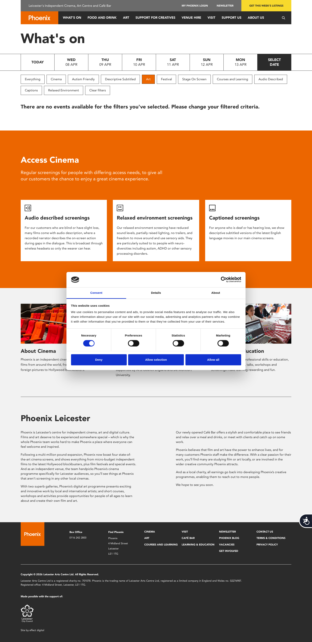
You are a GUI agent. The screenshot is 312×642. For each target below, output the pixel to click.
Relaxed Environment (63, 90)
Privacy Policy (267, 544)
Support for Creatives (155, 17)
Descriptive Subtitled (120, 79)
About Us (256, 17)
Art (126, 17)
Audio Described (270, 79)
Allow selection (156, 359)
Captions (31, 90)
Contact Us (264, 531)
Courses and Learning (232, 79)
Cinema (56, 79)
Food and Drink (102, 17)
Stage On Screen (194, 79)
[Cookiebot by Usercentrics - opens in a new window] (223, 280)
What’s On (72, 17)
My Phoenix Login (195, 5)
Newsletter (225, 5)
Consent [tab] (96, 292)
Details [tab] (156, 292)
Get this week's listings (266, 5)
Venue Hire (191, 17)
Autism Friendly (83, 79)
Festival (166, 79)
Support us (231, 17)
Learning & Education (198, 544)
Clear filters (97, 90)
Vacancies (226, 544)
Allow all (213, 359)
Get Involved (228, 550)
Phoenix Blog (229, 538)
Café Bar (188, 538)
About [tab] (215, 292)
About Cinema (38, 351)
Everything (32, 79)
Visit (211, 17)
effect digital (36, 630)
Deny (98, 359)
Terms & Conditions (270, 538)
